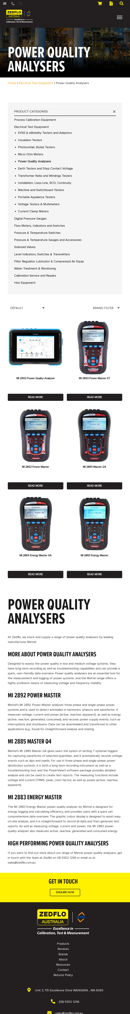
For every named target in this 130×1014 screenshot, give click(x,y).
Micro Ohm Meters (30, 154)
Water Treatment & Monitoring (35, 268)
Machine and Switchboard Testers (41, 190)
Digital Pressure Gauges (30, 218)
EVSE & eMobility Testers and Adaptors (45, 133)
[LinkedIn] (20, 3)
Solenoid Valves (24, 247)
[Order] (27, 308)
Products (63, 944)
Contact (63, 970)
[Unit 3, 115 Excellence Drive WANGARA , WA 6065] (31, 990)
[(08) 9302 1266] (55, 1001)
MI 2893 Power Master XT (94, 378)
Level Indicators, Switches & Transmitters (42, 254)
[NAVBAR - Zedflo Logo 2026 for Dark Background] (63, 922)
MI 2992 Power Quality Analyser (35, 378)
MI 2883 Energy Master (94, 555)
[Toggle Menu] (119, 17)
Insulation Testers (30, 140)
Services (63, 949)
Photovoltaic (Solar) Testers (36, 147)
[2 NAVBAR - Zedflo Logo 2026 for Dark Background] (19, 16)
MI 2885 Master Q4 (94, 467)
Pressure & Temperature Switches (37, 233)
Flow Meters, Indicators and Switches (39, 226)
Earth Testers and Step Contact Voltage (45, 168)
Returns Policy (63, 975)
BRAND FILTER (103, 308)
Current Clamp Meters (33, 211)
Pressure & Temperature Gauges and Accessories (48, 240)
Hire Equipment (24, 283)
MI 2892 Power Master (35, 467)
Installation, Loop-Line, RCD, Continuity (44, 183)
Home (12, 83)
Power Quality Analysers (34, 161)
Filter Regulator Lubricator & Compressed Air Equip (49, 261)
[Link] (5, 3)
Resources (63, 965)
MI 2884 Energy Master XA (36, 555)
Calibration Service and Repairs (35, 275)
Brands (63, 954)
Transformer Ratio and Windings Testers (45, 176)
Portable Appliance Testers (36, 197)
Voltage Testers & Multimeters (39, 204)
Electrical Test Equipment (36, 83)
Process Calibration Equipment (35, 120)
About (63, 959)
